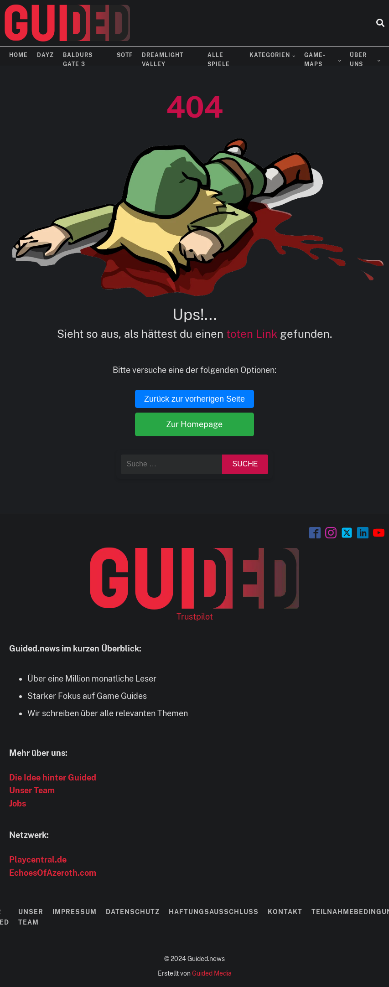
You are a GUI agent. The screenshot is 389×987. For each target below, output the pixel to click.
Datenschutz (133, 911)
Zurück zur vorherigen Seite (194, 398)
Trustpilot (194, 616)
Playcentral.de (38, 859)
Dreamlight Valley (162, 59)
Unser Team (32, 790)
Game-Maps (315, 59)
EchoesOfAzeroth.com (52, 873)
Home (18, 55)
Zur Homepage (194, 424)
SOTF (125, 55)
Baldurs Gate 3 (78, 59)
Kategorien (269, 55)
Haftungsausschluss (214, 911)
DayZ (45, 55)
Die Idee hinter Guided (52, 777)
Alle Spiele (218, 59)
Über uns (358, 59)
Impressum (74, 911)
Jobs (17, 803)
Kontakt (285, 911)
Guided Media (212, 973)
